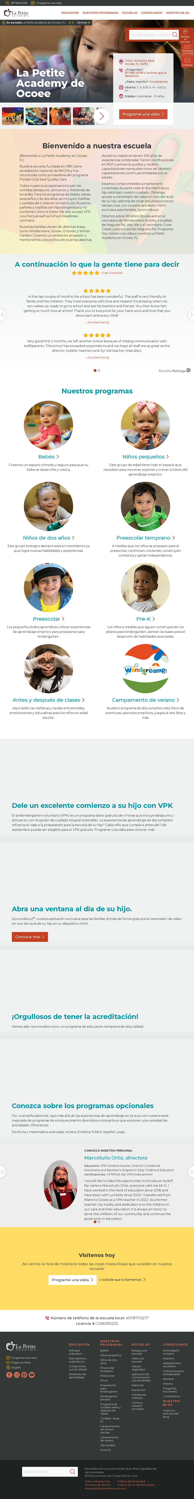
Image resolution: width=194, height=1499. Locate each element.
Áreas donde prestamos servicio (105, 1488)
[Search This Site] (50, 1472)
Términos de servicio (98, 1484)
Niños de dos (48, 538)
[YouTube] (32, 1375)
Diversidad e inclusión (171, 1352)
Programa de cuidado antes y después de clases (110, 1409)
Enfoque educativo (75, 1352)
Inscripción (139, 1389)
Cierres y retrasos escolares (138, 1405)
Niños (145, 457)
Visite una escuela (138, 1360)
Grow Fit (105, 1449)
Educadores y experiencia (78, 1360)
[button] (95, 370)
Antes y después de (48, 700)
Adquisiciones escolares (172, 1364)
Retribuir (168, 1378)
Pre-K (104, 1380)
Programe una (143, 114)
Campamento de (145, 700)
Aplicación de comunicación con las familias (141, 1377)
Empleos (168, 1358)
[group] (13, 116)
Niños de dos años (108, 1361)
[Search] (177, 34)
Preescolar (145, 538)
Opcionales (107, 1445)
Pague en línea (21, 1362)
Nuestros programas (100, 13)
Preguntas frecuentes (170, 1390)
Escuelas (129, 13)
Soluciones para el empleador (173, 1372)
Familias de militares (139, 1396)
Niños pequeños (110, 1355)
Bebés (104, 1350)
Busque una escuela (139, 1352)
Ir (70, 22)
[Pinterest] (24, 1375)
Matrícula (138, 1385)
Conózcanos (151, 13)
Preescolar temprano (107, 1369)
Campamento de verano (109, 1439)
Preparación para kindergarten (108, 1388)
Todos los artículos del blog (171, 1413)
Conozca (29, 937)
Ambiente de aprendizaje (77, 1376)
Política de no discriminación (136, 1484)
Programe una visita (46, 3)
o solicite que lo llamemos (120, 1280)
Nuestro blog (177, 13)
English (16, 1367)
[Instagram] (17, 1375)
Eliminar (82, 22)
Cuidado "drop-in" (110, 1420)
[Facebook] (9, 1375)
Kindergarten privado (109, 1398)
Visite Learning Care (97, 1481)
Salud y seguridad (138, 1368)
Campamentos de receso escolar (110, 1429)
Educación (70, 13)
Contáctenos (158, 81)
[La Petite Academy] (14, 13)
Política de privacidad (131, 1481)
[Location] (154, 35)
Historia (168, 1383)
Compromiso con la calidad (78, 1368)
